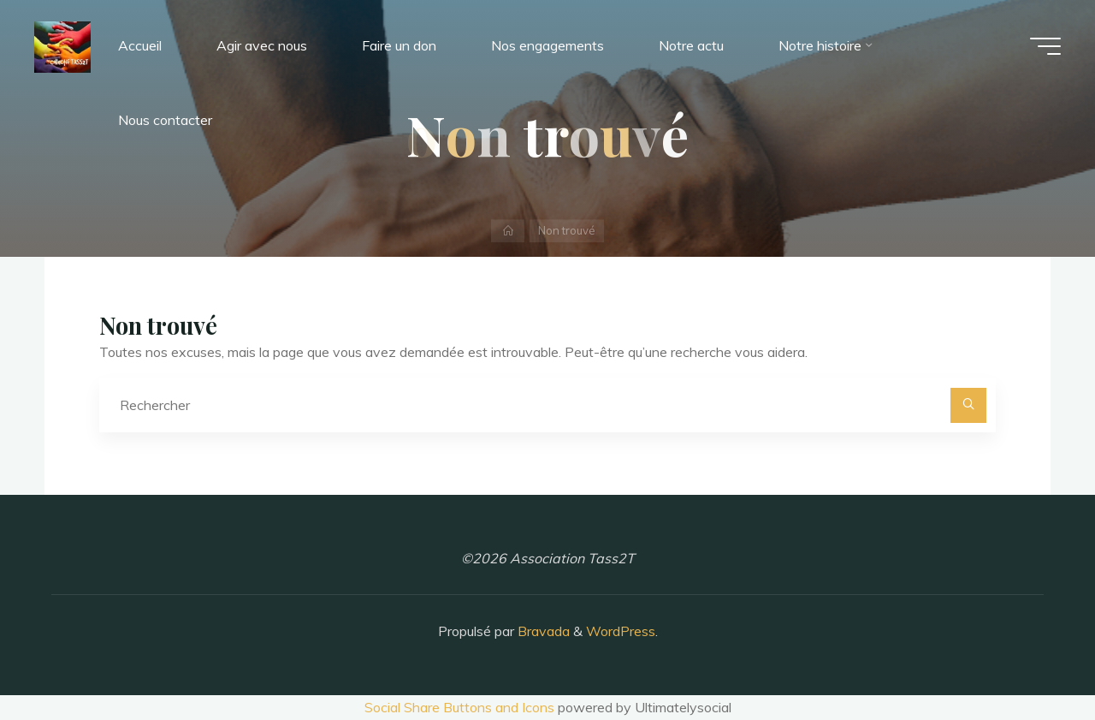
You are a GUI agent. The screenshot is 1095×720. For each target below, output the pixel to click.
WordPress (620, 631)
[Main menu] (1045, 46)
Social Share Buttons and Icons (459, 707)
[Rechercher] (968, 406)
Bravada (542, 631)
